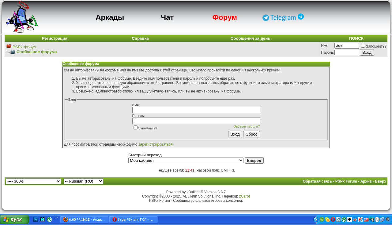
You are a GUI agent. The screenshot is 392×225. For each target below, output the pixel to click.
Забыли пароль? (247, 126)
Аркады (110, 17)
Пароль (327, 52)
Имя (324, 46)
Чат (167, 17)
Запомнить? (373, 46)
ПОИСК (356, 38)
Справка (140, 38)
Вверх (380, 181)
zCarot (244, 196)
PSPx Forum (346, 181)
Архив (366, 181)
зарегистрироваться (155, 144)
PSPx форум (24, 47)
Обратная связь (317, 181)
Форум (225, 17)
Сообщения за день (250, 38)
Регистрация (54, 38)
